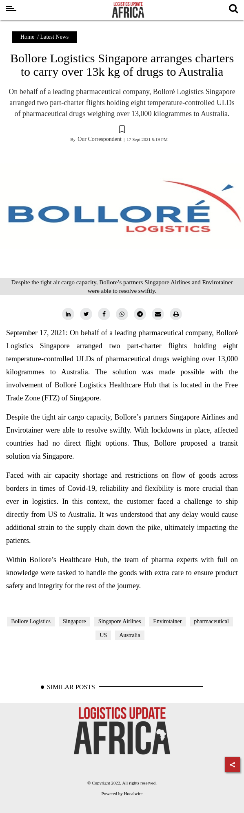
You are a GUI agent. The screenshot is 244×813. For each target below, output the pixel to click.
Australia (129, 635)
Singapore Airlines (119, 621)
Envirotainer (167, 621)
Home (27, 37)
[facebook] (104, 314)
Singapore (74, 621)
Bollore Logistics (31, 621)
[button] (122, 130)
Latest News (54, 37)
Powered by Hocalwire (122, 793)
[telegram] (140, 314)
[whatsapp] (122, 314)
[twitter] (86, 314)
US (103, 635)
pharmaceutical (211, 621)
